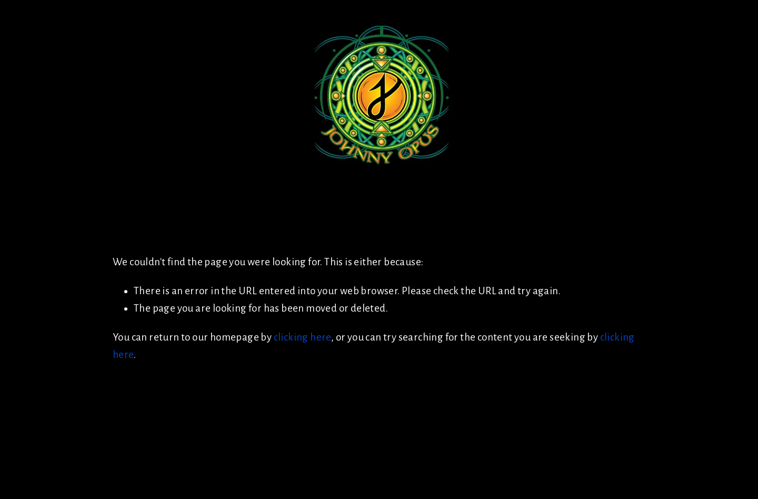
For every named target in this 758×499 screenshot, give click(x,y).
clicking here (302, 337)
